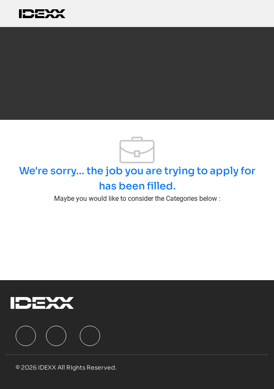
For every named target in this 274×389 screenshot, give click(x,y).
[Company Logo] (42, 13)
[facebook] (26, 336)
